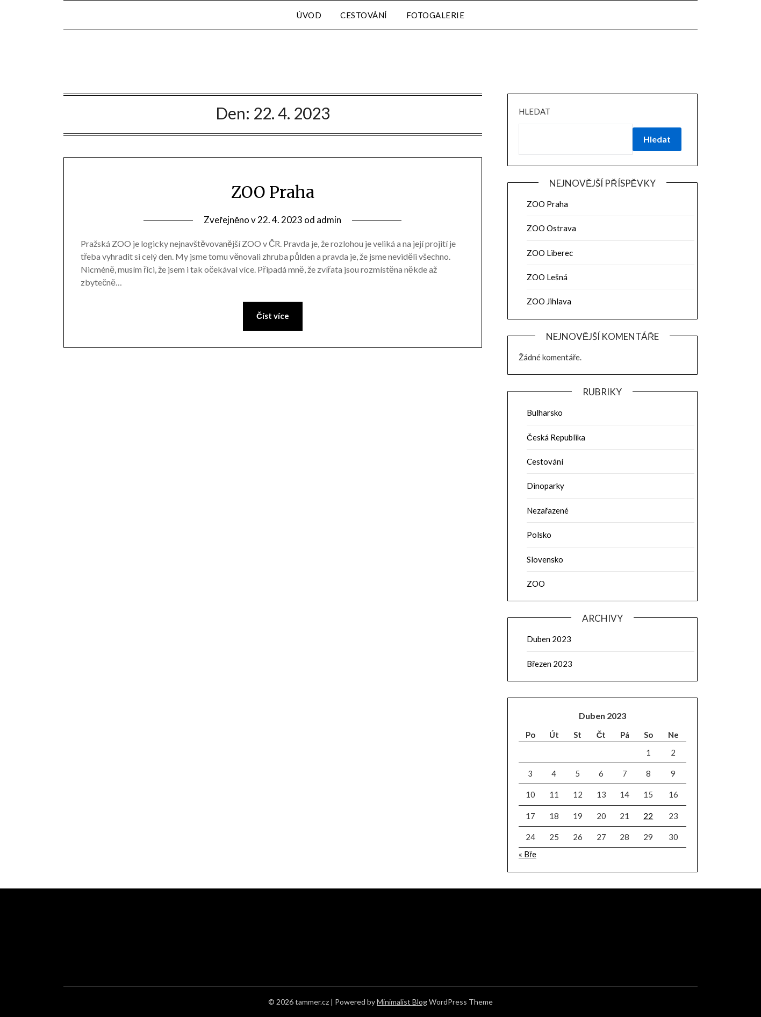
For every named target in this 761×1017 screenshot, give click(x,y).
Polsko (539, 534)
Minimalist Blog (402, 1001)
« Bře (527, 854)
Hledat (534, 111)
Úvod (309, 15)
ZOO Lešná (547, 277)
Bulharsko (545, 412)
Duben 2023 (549, 639)
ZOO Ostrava (551, 228)
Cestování (363, 15)
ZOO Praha (273, 192)
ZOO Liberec (550, 253)
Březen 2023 (549, 663)
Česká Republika (556, 437)
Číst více (272, 316)
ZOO (536, 583)
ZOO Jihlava (549, 301)
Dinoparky (545, 485)
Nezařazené (548, 510)
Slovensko (545, 559)
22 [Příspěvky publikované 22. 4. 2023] (648, 816)
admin (329, 219)
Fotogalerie (435, 15)
